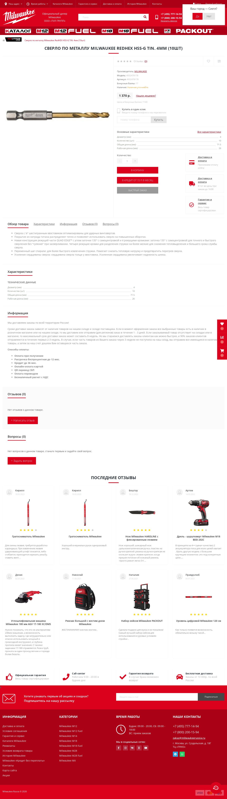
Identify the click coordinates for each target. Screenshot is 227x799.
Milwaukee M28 (68, 750)
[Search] (145, 17)
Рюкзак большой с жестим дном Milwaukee (85, 622)
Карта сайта (10, 770)
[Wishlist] (208, 61)
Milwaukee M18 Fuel (71, 745)
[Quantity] (127, 161)
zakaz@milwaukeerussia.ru (189, 738)
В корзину (137, 170)
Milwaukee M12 (68, 726)
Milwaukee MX (67, 760)
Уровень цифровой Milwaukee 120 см (198, 620)
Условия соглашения (15, 731)
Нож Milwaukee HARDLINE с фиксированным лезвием (141, 538)
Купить (158, 120)
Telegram (175, 754)
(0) (145, 61)
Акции (6, 775)
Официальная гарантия (30, 675)
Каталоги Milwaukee (63, 3)
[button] (222, 353)
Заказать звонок (169, 20)
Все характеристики (209, 131)
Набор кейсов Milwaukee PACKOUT (142, 620)
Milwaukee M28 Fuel (71, 755)
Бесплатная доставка (199, 673)
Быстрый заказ (137, 190)
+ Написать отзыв (22, 420)
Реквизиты (9, 745)
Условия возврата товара (17, 750)
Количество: (124, 155)
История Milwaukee (137, 3)
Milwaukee (140, 71)
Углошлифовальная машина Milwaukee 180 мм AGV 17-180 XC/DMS (28, 622)
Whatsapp (182, 754)
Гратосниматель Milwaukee (28, 536)
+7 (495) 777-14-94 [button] (186, 726)
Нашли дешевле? (146, 95)
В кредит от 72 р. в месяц (137, 180)
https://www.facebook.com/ (118, 748)
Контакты (157, 3)
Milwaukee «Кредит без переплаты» (24, 760)
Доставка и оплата (112, 3)
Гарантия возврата (141, 673)
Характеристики (44, 224)
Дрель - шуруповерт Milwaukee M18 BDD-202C (198, 538)
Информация (68, 224)
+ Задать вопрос (22, 461)
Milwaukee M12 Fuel (71, 731)
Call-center (78, 673)
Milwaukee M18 (68, 740)
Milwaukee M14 (68, 736)
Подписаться (211, 696)
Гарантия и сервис (87, 3)
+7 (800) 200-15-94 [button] (186, 732)
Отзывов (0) (90, 224)
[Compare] (219, 61)
